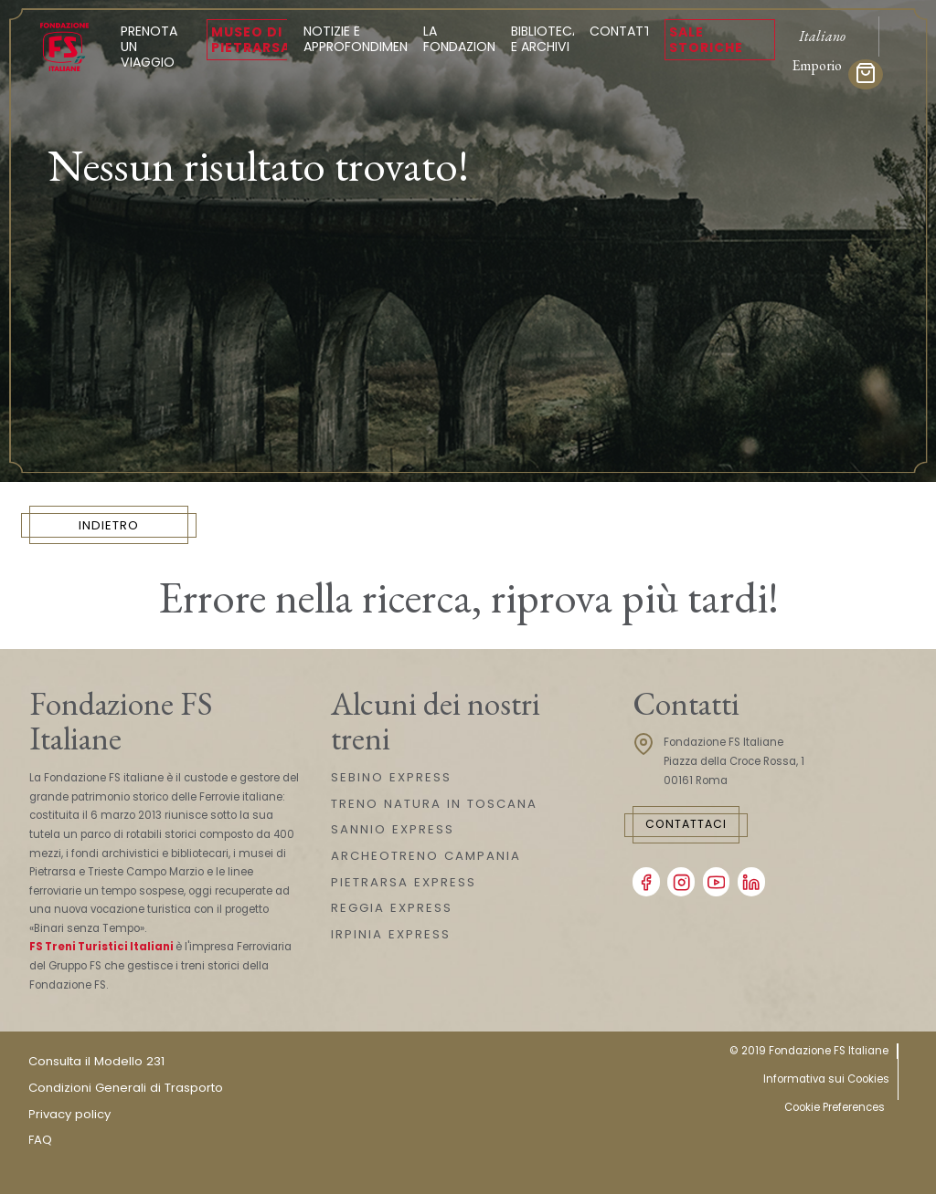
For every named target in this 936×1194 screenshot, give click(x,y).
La (462, 39)
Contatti (622, 31)
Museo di (251, 40)
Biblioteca (545, 39)
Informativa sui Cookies (826, 1079)
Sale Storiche (706, 40)
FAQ (40, 1139)
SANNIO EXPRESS (392, 829)
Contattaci (686, 824)
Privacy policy (69, 1114)
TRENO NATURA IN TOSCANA (434, 803)
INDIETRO (109, 525)
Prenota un (155, 46)
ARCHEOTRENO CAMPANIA (426, 855)
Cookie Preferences (834, 1107)
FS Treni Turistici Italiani (101, 946)
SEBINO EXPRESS (391, 777)
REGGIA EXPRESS (391, 907)
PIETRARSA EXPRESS (403, 882)
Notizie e (361, 39)
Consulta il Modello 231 (96, 1061)
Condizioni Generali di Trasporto (125, 1087)
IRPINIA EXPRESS (391, 934)
